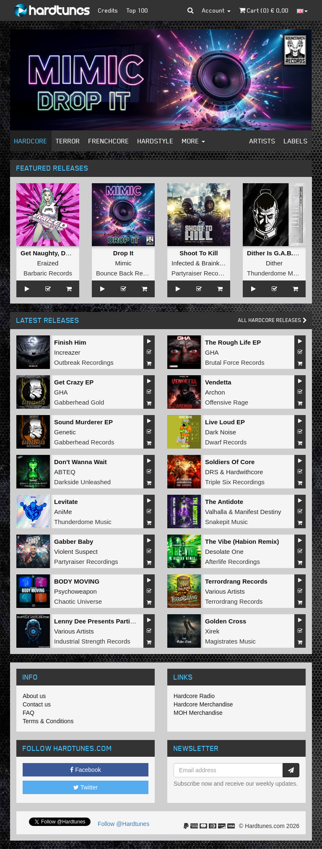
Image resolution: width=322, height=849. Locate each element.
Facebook (85, 769)
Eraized (48, 263)
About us (34, 696)
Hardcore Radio (194, 696)
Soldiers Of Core (229, 461)
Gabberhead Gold (79, 402)
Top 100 (137, 10)
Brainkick (214, 263)
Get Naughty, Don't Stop (57, 253)
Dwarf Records (226, 442)
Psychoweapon (75, 591)
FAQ (28, 712)
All (272, 320)
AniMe (63, 511)
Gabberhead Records (84, 442)
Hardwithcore (244, 471)
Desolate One (224, 551)
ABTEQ (64, 471)
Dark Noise (220, 432)
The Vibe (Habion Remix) (242, 541)
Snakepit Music (226, 521)
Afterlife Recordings (232, 561)
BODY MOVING (76, 581)
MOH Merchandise (198, 712)
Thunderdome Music (275, 273)
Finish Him (70, 342)
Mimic (123, 263)
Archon (215, 392)
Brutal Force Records (235, 362)
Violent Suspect (76, 551)
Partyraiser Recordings (203, 273)
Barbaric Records (47, 273)
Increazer (67, 352)
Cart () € (263, 10)
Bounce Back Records (127, 273)
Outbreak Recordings (84, 362)
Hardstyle (156, 141)
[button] (190, 10)
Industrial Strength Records (92, 641)
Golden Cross (225, 621)
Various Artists (225, 591)
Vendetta (218, 382)
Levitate (66, 501)
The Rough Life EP (233, 342)
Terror (68, 141)
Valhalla (216, 511)
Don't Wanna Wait (80, 461)
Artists (262, 141)
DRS (211, 471)
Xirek (212, 631)
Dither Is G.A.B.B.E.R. (279, 253)
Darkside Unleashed (82, 482)
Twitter (85, 787)
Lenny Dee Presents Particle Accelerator (114, 621)
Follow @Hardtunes (123, 823)
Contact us (37, 704)
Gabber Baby (73, 541)
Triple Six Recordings (235, 482)
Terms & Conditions (48, 721)
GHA (212, 352)
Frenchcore (108, 141)
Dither (274, 263)
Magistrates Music (230, 641)
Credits (108, 10)
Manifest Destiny (258, 511)
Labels (296, 141)
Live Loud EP (225, 422)
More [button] (193, 141)
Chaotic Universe (78, 601)
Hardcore (30, 141)
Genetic (65, 432)
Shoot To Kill (198, 253)
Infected (182, 263)
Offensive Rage (226, 402)
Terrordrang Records (236, 581)
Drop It (123, 253)
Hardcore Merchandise (203, 704)
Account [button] (216, 10)
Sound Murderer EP (83, 422)
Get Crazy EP (73, 382)
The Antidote (224, 501)
